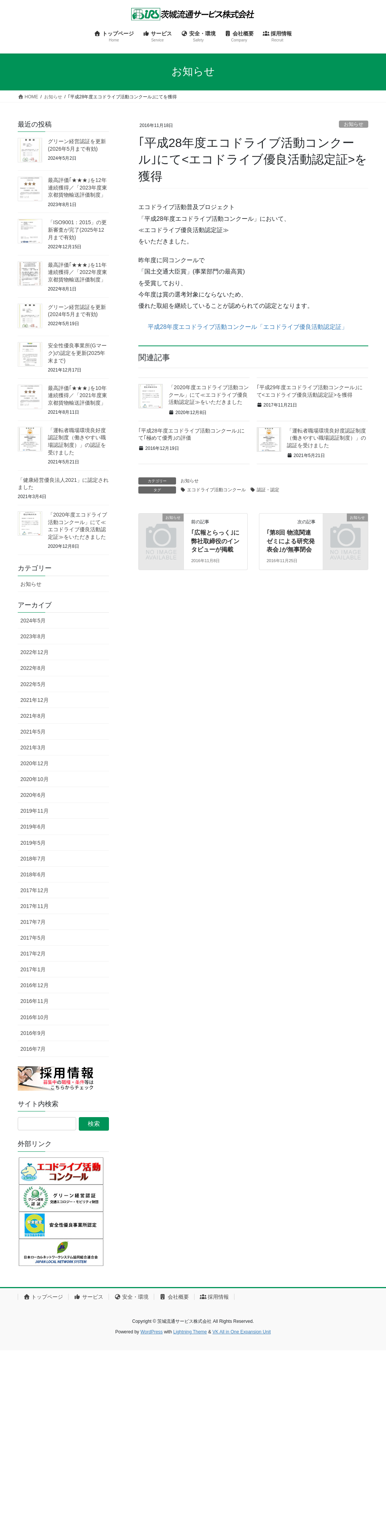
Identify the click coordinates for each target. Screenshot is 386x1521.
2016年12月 (34, 985)
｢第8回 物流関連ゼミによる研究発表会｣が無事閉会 (291, 541)
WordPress (151, 1332)
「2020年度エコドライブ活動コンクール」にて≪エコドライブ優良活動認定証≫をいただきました (208, 394)
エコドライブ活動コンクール (216, 489)
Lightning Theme (190, 1332)
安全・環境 (131, 1297)
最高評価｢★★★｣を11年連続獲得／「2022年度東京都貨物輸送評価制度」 (77, 272)
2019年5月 (33, 843)
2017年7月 (33, 922)
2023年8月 (33, 636)
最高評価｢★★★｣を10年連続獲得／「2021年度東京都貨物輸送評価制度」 (77, 395)
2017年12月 (34, 890)
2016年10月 (34, 1017)
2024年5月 (33, 621)
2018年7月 (33, 859)
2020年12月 (34, 763)
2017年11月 (34, 906)
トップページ (43, 1297)
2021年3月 (33, 747)
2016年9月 (33, 1033)
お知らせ (353, 124)
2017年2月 (33, 954)
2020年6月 (33, 795)
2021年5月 (33, 732)
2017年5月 (33, 938)
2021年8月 (33, 716)
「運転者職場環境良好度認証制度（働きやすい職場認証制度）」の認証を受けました (326, 438)
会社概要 (173, 1297)
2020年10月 (34, 779)
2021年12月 (34, 700)
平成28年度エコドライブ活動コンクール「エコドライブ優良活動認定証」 (243, 327)
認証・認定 (268, 489)
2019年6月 (33, 827)
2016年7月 (33, 1049)
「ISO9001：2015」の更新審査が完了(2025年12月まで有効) (77, 229)
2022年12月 (34, 652)
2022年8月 (33, 668)
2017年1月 (33, 969)
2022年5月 (33, 684)
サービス (88, 1297)
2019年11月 (34, 811)
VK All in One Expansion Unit (241, 1332)
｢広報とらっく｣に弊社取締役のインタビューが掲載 (215, 541)
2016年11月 (34, 1001)
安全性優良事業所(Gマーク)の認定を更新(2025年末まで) (77, 352)
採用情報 (214, 1297)
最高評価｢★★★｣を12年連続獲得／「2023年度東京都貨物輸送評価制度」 (77, 187)
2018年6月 (33, 874)
